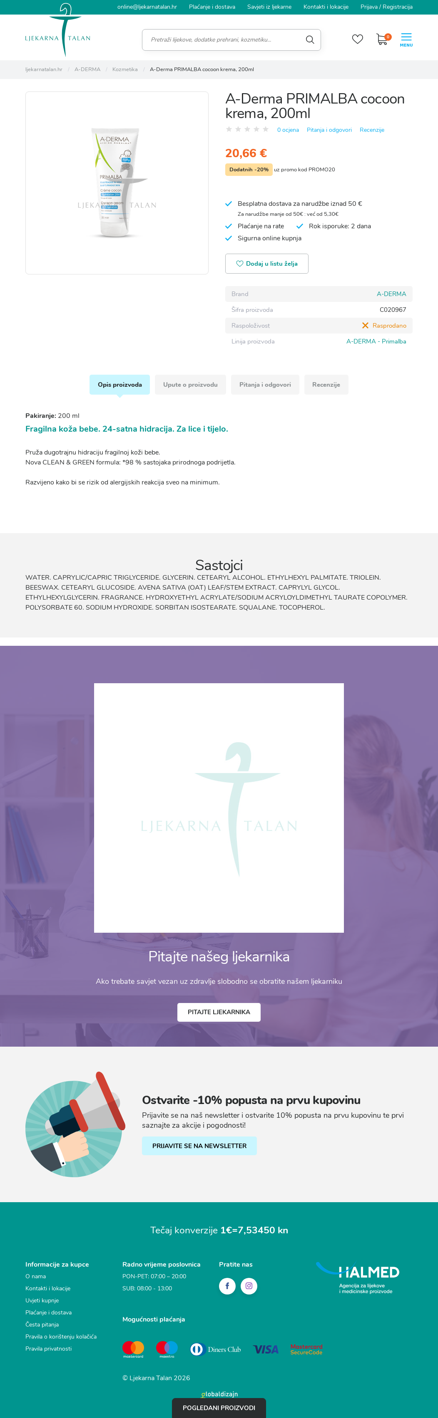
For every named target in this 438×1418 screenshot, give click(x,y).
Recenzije (372, 129)
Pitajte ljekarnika (219, 1012)
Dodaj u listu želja (267, 264)
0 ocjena (288, 129)
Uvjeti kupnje (42, 1300)
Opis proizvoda (119, 384)
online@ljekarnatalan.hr (147, 7)
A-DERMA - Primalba (376, 341)
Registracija (398, 7)
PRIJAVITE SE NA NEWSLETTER (199, 1145)
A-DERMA (391, 293)
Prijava (369, 7)
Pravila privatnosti (48, 1348)
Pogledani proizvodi (219, 1408)
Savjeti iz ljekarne (269, 7)
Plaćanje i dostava (212, 7)
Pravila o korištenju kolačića (61, 1336)
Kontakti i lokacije (326, 7)
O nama (35, 1276)
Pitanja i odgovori (329, 129)
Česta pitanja (42, 1324)
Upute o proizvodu (190, 384)
